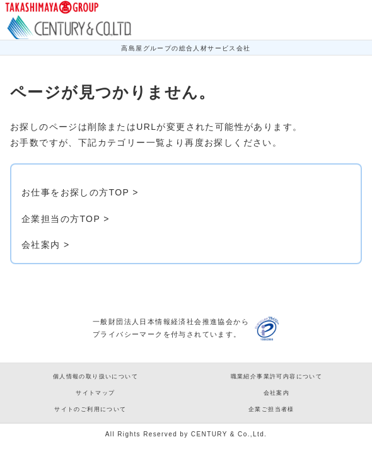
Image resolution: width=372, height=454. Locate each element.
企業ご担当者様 (271, 409)
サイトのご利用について (90, 409)
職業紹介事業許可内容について (277, 376)
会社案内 (277, 393)
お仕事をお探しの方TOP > (80, 192)
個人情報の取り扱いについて (95, 376)
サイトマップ (95, 393)
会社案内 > (45, 245)
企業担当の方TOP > (65, 219)
